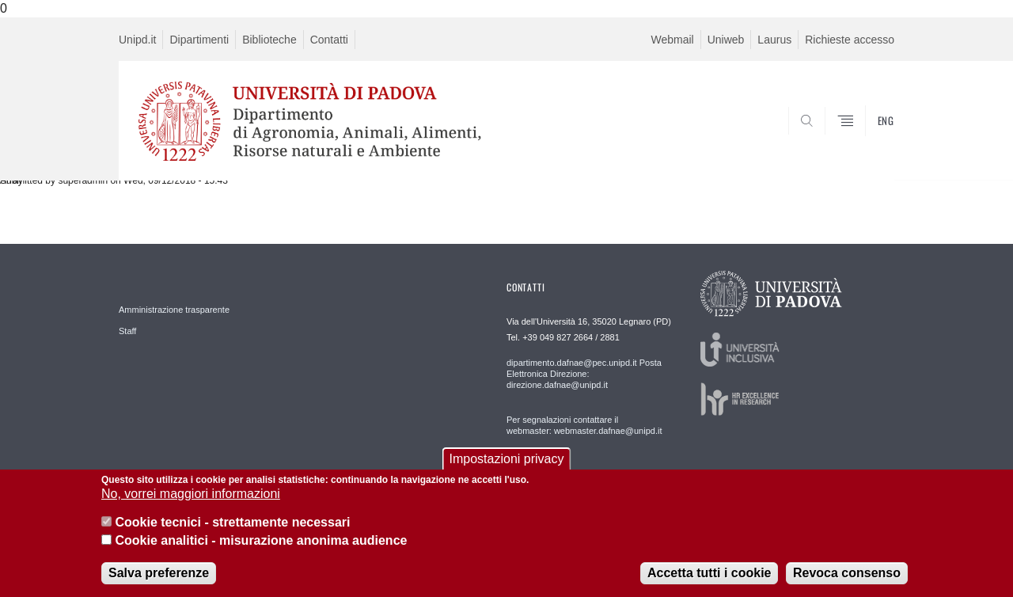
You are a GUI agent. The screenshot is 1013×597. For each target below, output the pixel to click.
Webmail (672, 39)
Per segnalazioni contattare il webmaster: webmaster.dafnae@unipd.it (584, 425)
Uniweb (726, 39)
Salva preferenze (158, 573)
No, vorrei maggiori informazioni (190, 493)
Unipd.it (137, 39)
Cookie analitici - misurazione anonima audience (261, 540)
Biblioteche (269, 39)
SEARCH (866, 141)
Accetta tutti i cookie (709, 573)
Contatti (329, 39)
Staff (127, 331)
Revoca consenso (847, 573)
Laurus (774, 39)
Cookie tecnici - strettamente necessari (232, 522)
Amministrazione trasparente (174, 309)
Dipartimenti (199, 39)
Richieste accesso (849, 39)
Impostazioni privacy (507, 459)
